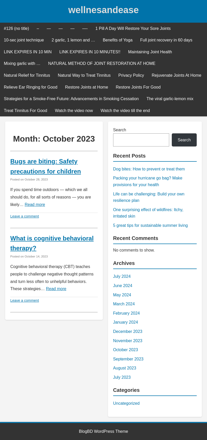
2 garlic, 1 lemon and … (73, 40)
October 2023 (125, 350)
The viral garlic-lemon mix (170, 99)
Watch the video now (74, 110)
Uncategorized (126, 403)
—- (85, 28)
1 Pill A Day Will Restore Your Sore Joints (133, 28)
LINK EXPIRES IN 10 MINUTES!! (89, 52)
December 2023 (127, 331)
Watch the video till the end (125, 110)
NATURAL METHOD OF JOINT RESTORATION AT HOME (101, 63)
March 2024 (124, 304)
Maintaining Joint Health (150, 52)
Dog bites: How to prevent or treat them (149, 169)
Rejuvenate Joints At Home (176, 75)
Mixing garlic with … (22, 63)
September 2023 (128, 359)
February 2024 (126, 313)
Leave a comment (24, 216)
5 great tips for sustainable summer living (150, 225)
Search (119, 130)
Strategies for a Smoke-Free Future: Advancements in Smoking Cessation (71, 99)
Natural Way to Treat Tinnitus (84, 75)
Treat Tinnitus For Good (25, 110)
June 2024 (122, 285)
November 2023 (127, 341)
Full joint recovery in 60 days (166, 40)
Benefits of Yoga (118, 40)
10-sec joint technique (24, 40)
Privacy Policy (131, 75)
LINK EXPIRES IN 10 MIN (28, 52)
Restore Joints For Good (138, 87)
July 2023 (122, 377)
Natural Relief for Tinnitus (27, 75)
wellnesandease (103, 10)
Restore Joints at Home (86, 87)
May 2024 (122, 295)
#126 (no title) (16, 28)
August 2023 (124, 368)
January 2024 (125, 322)
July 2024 (122, 276)
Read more (35, 204)
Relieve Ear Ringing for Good (30, 87)
